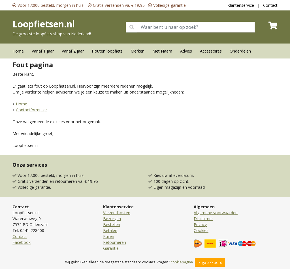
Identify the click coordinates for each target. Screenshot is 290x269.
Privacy (200, 224)
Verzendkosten (116, 212)
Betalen (110, 230)
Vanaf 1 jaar (43, 51)
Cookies (201, 230)
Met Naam (162, 51)
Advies (186, 51)
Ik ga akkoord (209, 262)
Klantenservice (240, 5)
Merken (137, 51)
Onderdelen (240, 51)
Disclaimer (203, 218)
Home (18, 51)
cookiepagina (182, 262)
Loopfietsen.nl (43, 24)
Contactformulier (31, 109)
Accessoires (211, 51)
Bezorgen (112, 218)
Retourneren (114, 242)
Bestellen (111, 224)
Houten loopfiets (107, 51)
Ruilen (108, 236)
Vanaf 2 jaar (73, 51)
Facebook (21, 242)
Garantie (111, 248)
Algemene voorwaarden (216, 212)
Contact (270, 5)
